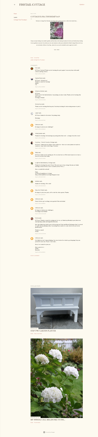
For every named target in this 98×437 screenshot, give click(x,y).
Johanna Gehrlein (39, 91)
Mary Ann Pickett (39, 190)
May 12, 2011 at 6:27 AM (40, 120)
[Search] (82, 4)
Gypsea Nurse (39, 78)
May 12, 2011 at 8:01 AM (40, 177)
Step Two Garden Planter (43, 331)
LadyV (37, 113)
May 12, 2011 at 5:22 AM (40, 108)
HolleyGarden (38, 133)
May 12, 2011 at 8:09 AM (40, 185)
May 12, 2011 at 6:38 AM (40, 129)
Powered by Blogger (49, 432)
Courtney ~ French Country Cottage (44, 142)
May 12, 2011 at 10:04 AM (40, 213)
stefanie (37, 181)
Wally (36, 152)
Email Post (36, 57)
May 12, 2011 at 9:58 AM (40, 203)
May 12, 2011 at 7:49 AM (40, 158)
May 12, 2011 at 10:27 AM (40, 233)
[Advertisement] (57, 271)
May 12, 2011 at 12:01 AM (40, 99)
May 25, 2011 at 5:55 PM (40, 252)
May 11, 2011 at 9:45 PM (40, 73)
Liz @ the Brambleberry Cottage (44, 162)
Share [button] (15, 13)
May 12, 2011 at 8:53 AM (40, 194)
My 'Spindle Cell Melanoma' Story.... (48, 419)
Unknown (37, 124)
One (36, 68)
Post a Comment (35, 255)
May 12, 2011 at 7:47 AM (40, 148)
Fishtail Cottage (32, 4)
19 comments (37, 422)
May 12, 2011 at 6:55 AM (40, 138)
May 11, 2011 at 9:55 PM (40, 86)
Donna (37, 218)
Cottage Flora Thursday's (20, 20)
